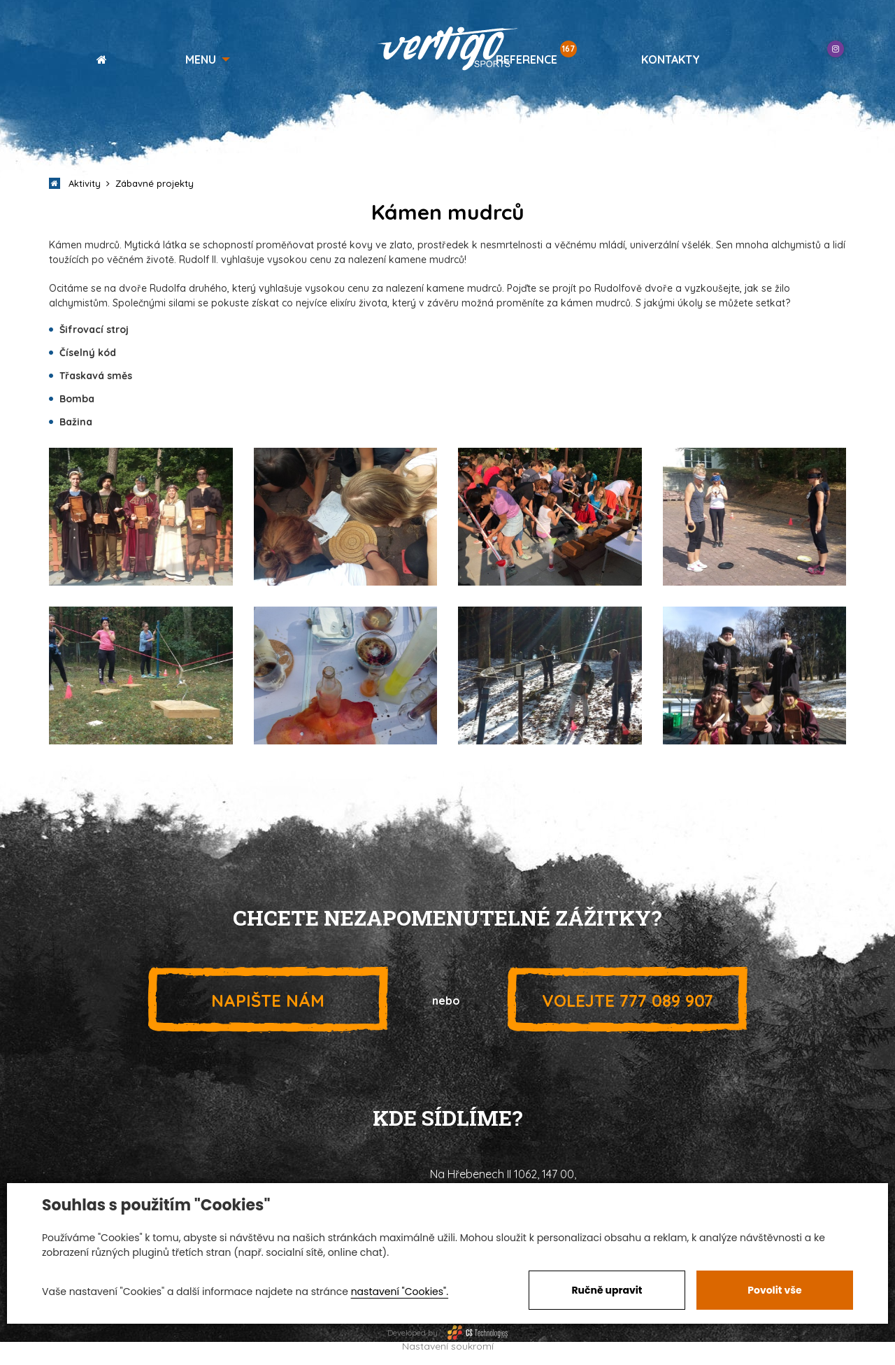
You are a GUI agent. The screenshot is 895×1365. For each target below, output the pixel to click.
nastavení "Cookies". (399, 1292)
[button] (207, 59)
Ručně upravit (606, 1290)
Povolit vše (774, 1290)
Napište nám (267, 1000)
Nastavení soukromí (448, 1346)
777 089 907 (627, 1000)
